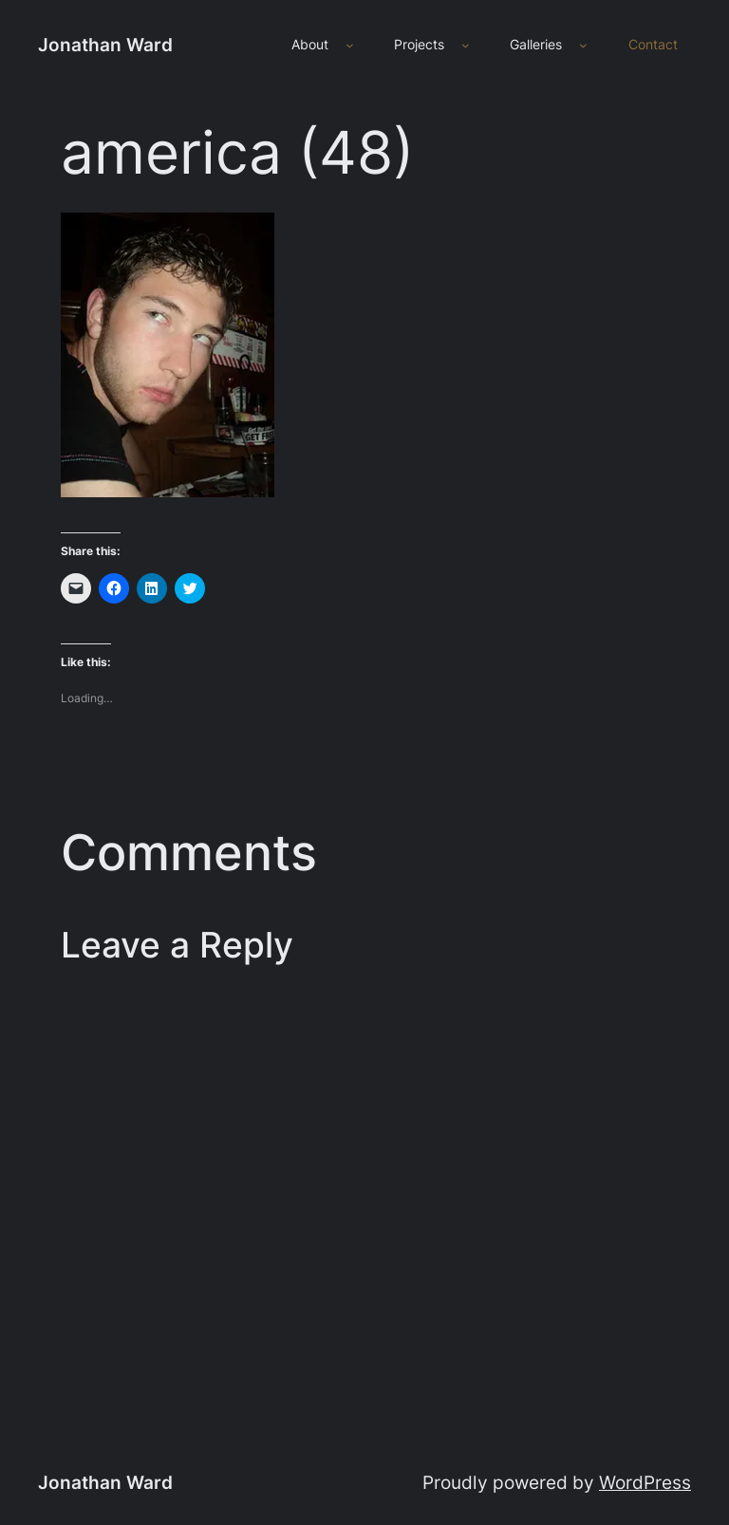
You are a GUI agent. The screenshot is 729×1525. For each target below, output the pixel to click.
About (309, 44)
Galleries (536, 44)
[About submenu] (350, 45)
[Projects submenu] (465, 45)
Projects (419, 44)
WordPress (645, 1482)
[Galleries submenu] (583, 45)
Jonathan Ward (105, 44)
